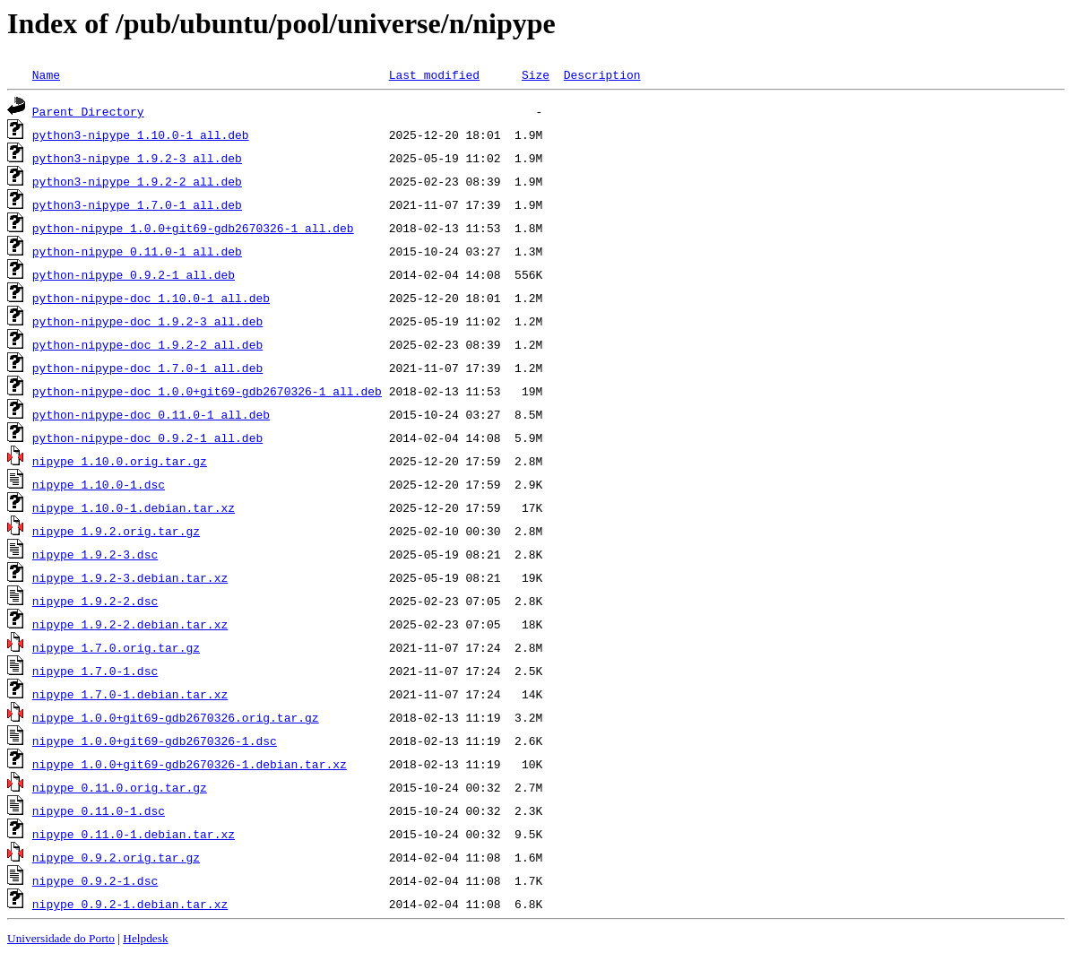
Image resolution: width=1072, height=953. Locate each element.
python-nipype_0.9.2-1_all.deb (133, 274)
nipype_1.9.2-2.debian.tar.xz (130, 624)
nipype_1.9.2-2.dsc (95, 601)
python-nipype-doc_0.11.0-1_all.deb (151, 414)
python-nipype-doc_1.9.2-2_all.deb (147, 344)
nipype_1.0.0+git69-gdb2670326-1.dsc (154, 740)
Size (535, 74)
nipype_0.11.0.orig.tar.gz (119, 787)
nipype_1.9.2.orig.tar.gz (116, 531)
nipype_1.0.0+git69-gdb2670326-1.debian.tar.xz (189, 764)
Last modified (434, 74)
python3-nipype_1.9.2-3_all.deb (137, 158)
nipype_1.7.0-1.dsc (95, 671)
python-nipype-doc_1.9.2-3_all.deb (147, 321)
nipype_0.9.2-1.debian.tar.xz (130, 904)
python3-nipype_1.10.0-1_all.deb (140, 134)
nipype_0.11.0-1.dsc (98, 810)
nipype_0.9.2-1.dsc (95, 880)
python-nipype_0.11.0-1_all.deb (137, 251)
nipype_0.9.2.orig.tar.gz (116, 857)
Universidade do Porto (61, 938)
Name (46, 74)
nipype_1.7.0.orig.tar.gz (116, 647)
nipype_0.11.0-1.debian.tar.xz (133, 834)
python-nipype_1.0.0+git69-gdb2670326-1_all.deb (193, 228)
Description (602, 74)
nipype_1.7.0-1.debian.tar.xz (130, 694)
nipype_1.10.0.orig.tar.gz (119, 461)
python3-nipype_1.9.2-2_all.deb (137, 181)
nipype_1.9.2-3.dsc (95, 554)
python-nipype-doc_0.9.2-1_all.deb (147, 437)
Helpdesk (145, 938)
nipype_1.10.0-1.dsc (98, 484)
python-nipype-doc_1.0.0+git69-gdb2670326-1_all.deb (207, 391)
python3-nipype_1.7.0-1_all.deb (137, 204)
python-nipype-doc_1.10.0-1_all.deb (151, 298)
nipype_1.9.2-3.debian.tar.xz (130, 577)
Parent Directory (88, 111)
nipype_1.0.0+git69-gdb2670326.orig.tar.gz (175, 717)
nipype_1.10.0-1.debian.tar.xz (133, 507)
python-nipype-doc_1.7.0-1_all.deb (147, 368)
